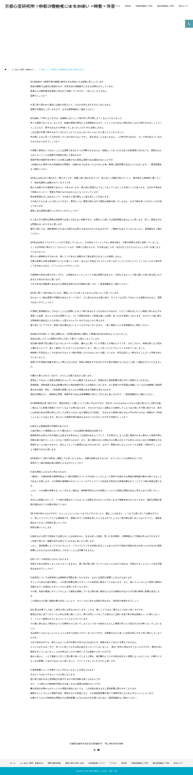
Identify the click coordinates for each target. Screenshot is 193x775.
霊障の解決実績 (56, 6)
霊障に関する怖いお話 (77, 6)
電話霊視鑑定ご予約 (165, 6)
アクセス (116, 6)
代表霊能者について (99, 6)
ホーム (14, 6)
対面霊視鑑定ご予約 (144, 6)
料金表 (128, 6)
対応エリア (183, 6)
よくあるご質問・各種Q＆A (33, 6)
